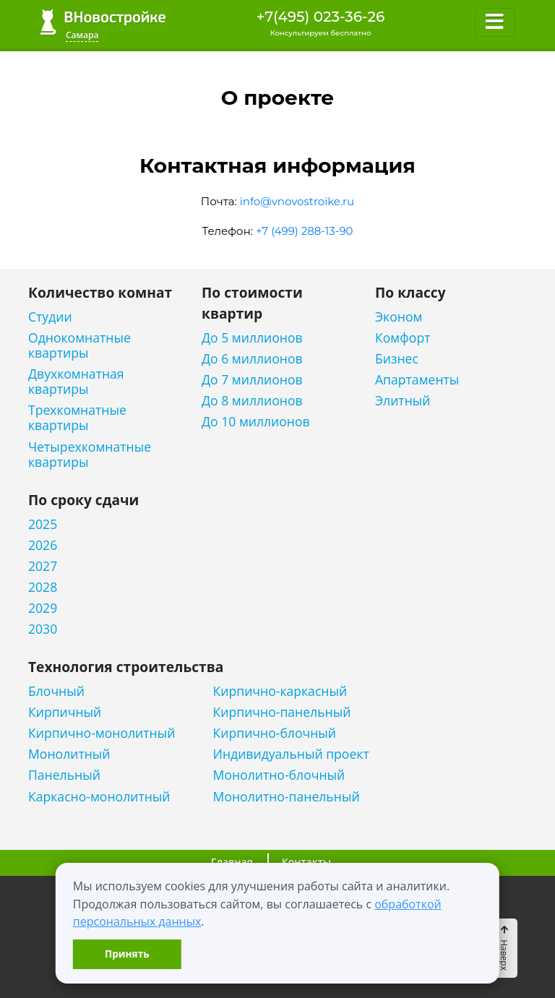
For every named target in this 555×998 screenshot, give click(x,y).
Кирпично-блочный (274, 733)
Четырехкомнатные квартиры (89, 454)
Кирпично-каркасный (280, 691)
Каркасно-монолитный (99, 796)
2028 (42, 587)
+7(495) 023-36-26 (321, 16)
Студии (50, 316)
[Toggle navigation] (495, 22)
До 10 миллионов (256, 421)
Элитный (402, 400)
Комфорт (402, 337)
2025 (42, 524)
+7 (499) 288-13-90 (304, 231)
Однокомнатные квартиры (79, 345)
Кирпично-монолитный (101, 733)
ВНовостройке (103, 22)
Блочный (56, 691)
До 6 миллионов (252, 358)
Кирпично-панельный (282, 712)
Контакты (306, 862)
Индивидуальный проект (291, 754)
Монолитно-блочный (279, 775)
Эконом (398, 316)
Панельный (64, 775)
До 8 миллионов (252, 400)
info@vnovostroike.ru (297, 201)
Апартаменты (417, 379)
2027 (42, 566)
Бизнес (396, 358)
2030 (42, 629)
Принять (127, 953)
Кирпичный (64, 712)
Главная (232, 862)
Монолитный (69, 754)
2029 (42, 608)
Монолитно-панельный (286, 796)
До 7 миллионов (252, 379)
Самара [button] (82, 35)
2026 (42, 545)
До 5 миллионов (252, 337)
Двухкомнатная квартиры (76, 381)
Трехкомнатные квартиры (77, 418)
